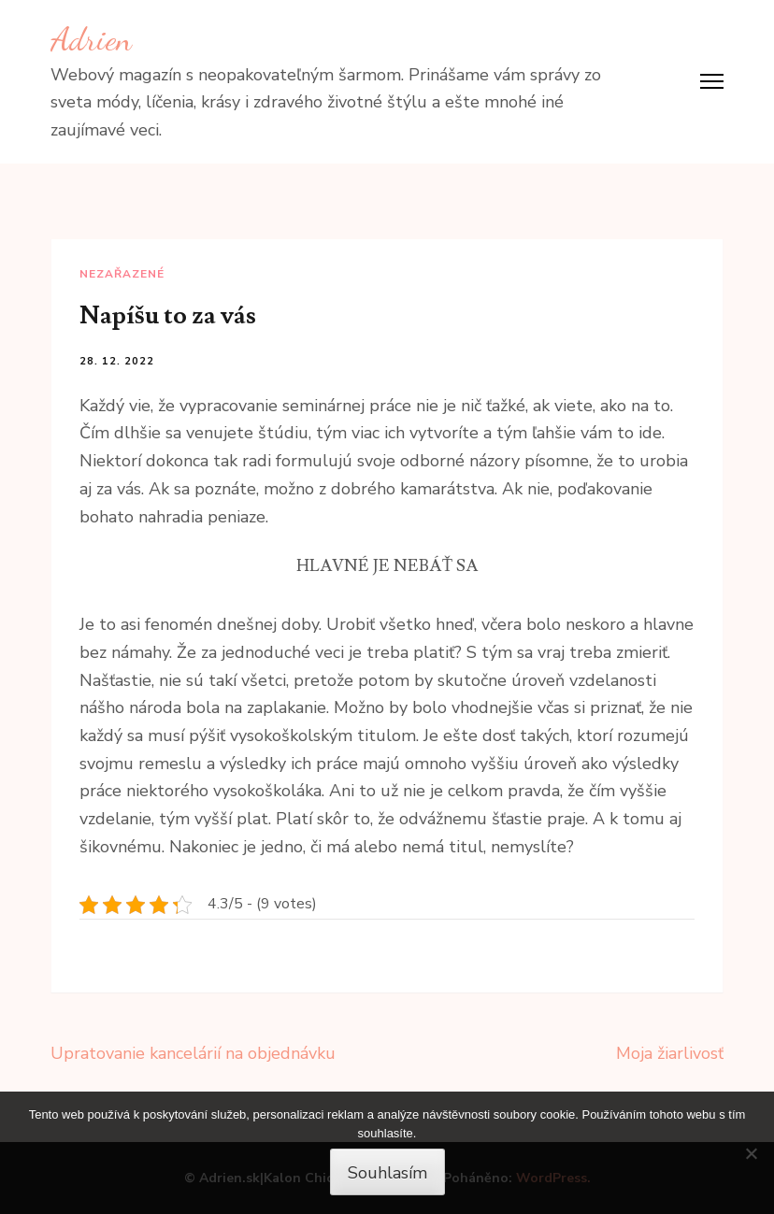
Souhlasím (387, 1173)
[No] (750, 1153)
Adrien (91, 39)
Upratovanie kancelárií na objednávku (193, 1053)
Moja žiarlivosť (670, 1053)
